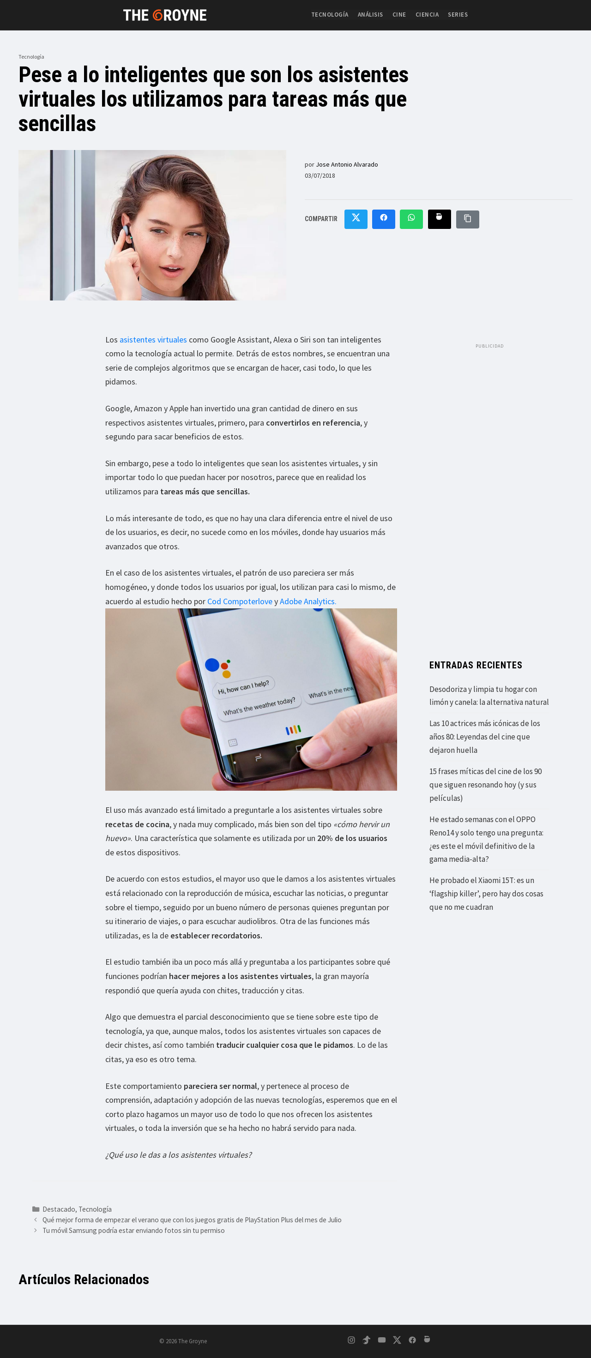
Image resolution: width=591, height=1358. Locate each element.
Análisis (370, 14)
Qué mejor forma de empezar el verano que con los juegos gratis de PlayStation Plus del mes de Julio (192, 1219)
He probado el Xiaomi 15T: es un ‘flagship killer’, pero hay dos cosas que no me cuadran (486, 893)
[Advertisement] (489, 492)
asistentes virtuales (153, 339)
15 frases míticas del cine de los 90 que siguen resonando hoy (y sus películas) (485, 784)
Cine (399, 14)
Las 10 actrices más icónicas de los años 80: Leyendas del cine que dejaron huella (484, 736)
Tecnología (330, 14)
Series (458, 14)
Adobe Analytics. (308, 601)
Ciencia (427, 14)
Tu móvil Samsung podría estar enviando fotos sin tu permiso (133, 1230)
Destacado (58, 1209)
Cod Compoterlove (239, 601)
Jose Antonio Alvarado (347, 164)
